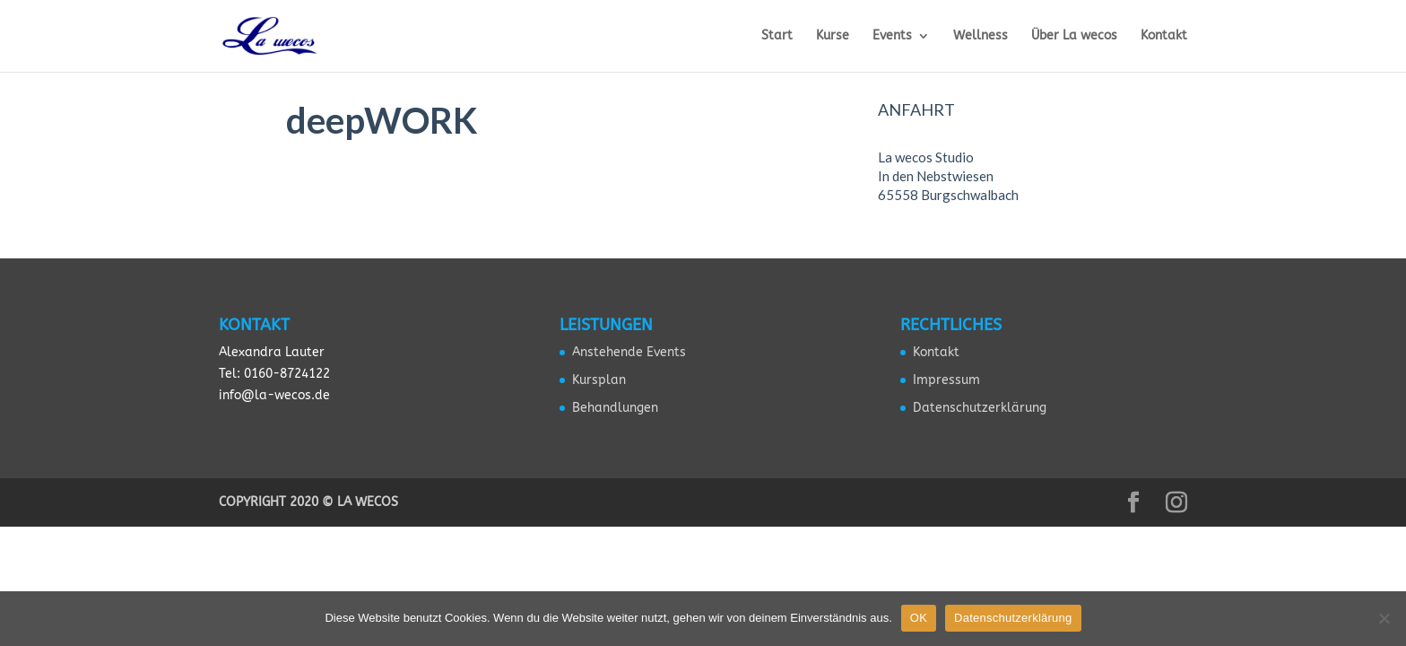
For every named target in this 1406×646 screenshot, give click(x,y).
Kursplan (599, 380)
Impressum (946, 380)
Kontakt (1164, 36)
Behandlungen (615, 407)
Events (892, 36)
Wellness (980, 36)
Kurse (832, 36)
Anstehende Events (629, 352)
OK (918, 617)
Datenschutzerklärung (979, 407)
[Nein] (1384, 618)
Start (777, 36)
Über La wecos (1074, 36)
